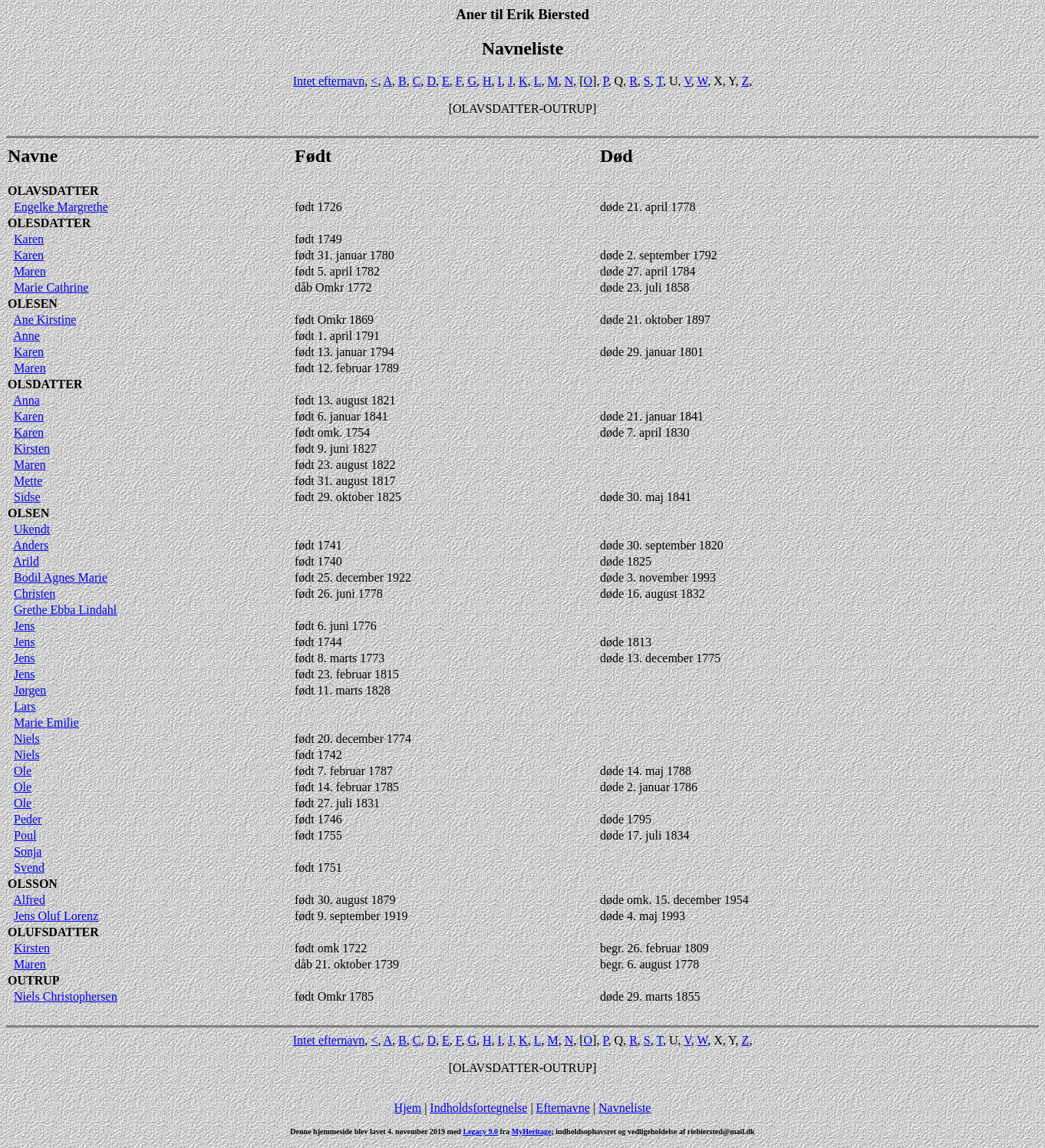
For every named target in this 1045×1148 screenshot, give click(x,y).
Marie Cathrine (51, 287)
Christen (34, 593)
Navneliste (624, 1107)
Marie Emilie (46, 722)
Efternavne (563, 1107)
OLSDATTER (45, 384)
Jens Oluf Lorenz (56, 915)
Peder (27, 819)
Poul (25, 835)
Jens (24, 625)
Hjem (408, 1107)
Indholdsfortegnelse (478, 1107)
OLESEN (33, 303)
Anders (30, 545)
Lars (24, 706)
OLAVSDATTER (53, 190)
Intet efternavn (329, 80)
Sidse (27, 496)
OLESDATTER (49, 222)
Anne (26, 335)
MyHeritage (532, 1131)
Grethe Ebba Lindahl (65, 609)
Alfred (29, 899)
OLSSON (33, 883)
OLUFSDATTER (53, 932)
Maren (30, 271)
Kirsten (32, 448)
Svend (29, 867)
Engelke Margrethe (61, 206)
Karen (29, 239)
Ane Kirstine (44, 319)
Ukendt (32, 529)
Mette (28, 480)
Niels (27, 738)
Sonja (27, 851)
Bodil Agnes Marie (60, 577)
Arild (26, 561)
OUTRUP (34, 980)
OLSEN (28, 513)
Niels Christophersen (65, 996)
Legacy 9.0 (480, 1131)
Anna (26, 400)
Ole (22, 770)
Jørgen (30, 690)
